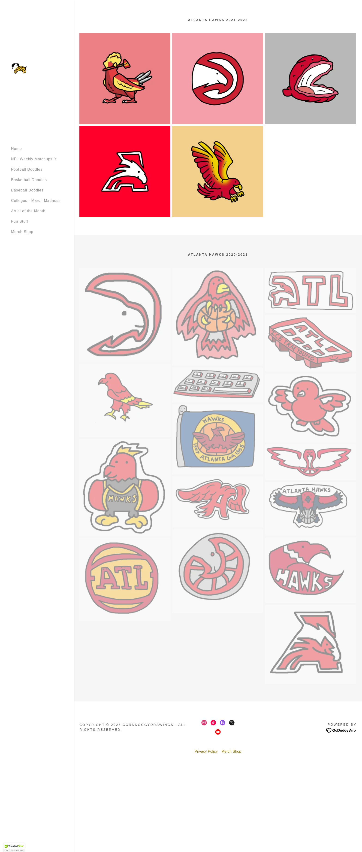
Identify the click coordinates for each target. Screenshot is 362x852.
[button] (42, 159)
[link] (19, 68)
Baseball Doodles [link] (27, 190)
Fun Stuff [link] (19, 221)
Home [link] (16, 149)
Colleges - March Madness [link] (35, 201)
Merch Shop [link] (22, 232)
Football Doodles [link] (26, 169)
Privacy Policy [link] (206, 751)
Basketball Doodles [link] (29, 180)
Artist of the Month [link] (28, 211)
